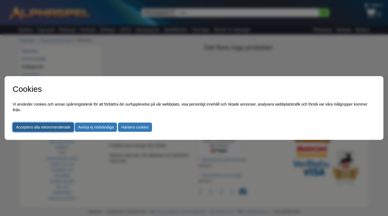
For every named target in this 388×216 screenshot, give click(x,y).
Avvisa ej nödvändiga (96, 127)
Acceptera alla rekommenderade (43, 127)
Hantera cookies (134, 127)
